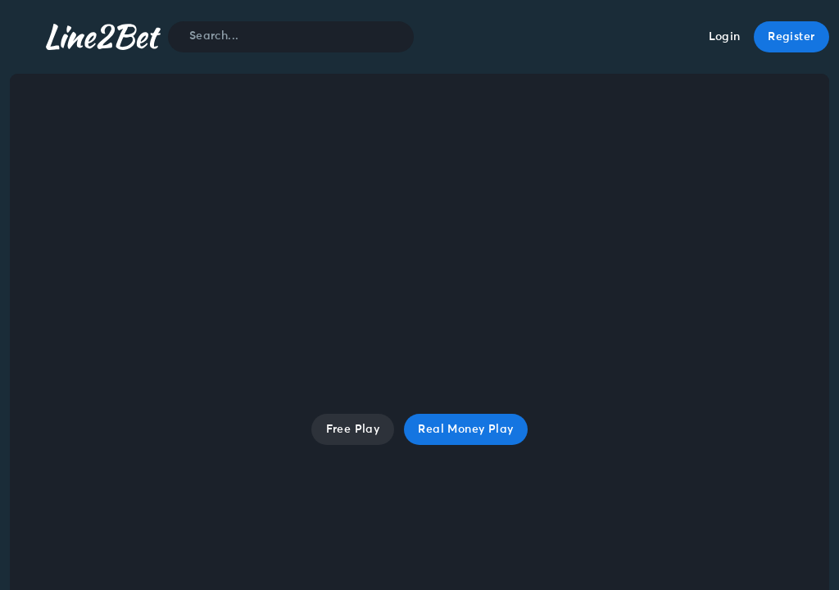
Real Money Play (465, 429)
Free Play (353, 429)
